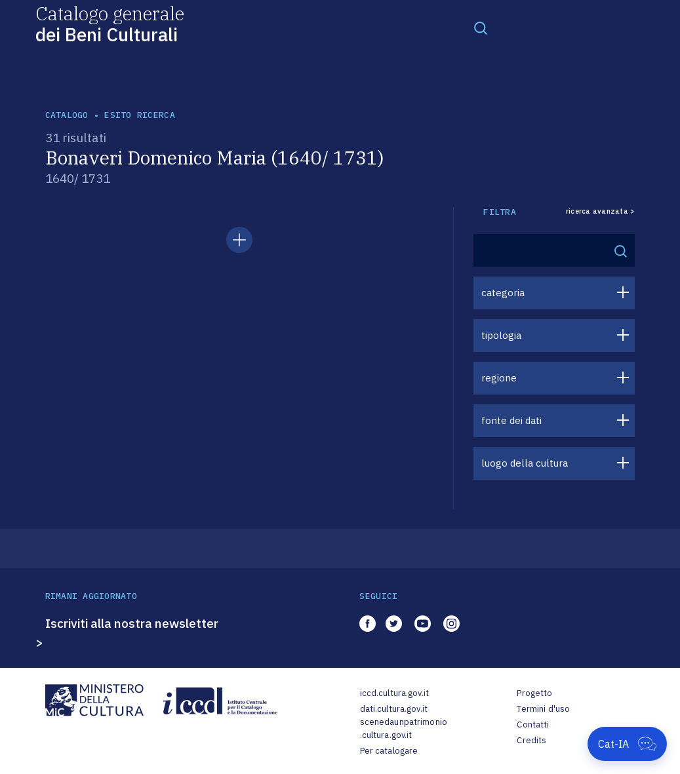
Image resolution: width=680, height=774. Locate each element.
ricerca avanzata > (600, 211)
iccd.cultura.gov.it (394, 693)
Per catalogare (389, 750)
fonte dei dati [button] (511, 420)
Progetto (534, 693)
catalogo (67, 115)
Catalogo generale (109, 23)
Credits (531, 740)
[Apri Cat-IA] (627, 744)
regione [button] (499, 378)
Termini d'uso (543, 708)
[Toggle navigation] (480, 27)
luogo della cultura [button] (524, 463)
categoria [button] (503, 292)
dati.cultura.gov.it (394, 708)
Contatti (533, 724)
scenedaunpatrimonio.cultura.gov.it (403, 728)
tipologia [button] (501, 335)
